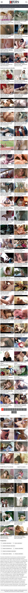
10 (22, 409)
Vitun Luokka (13, 6)
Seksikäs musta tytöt (22, 6)
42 (12, 412)
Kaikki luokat (23, 415)
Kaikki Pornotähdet (21, 467)
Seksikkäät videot (4, 6)
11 (25, 409)
